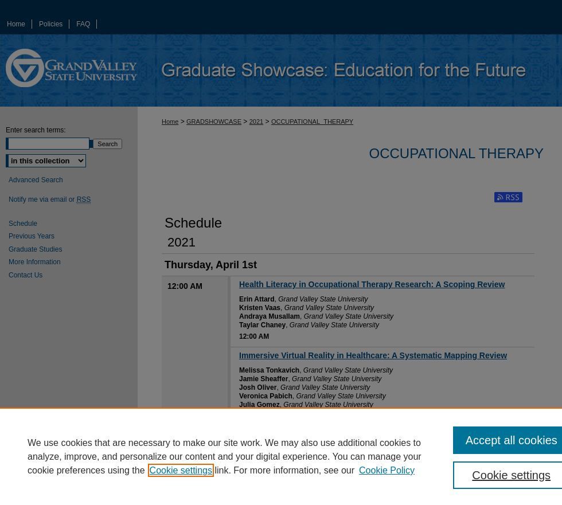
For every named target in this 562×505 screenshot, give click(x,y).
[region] (281, 456)
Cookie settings (181, 470)
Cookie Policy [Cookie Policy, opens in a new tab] (387, 470)
